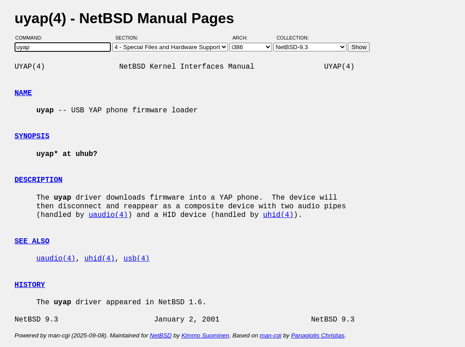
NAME (23, 93)
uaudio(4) (108, 215)
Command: (31, 37)
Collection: (293, 37)
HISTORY (30, 285)
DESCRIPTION (39, 180)
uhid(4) (278, 215)
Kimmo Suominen (205, 335)
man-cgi (270, 335)
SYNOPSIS (32, 136)
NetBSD (161, 335)
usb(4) (137, 259)
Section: (128, 37)
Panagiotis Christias (318, 335)
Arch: (244, 37)
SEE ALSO (32, 241)
